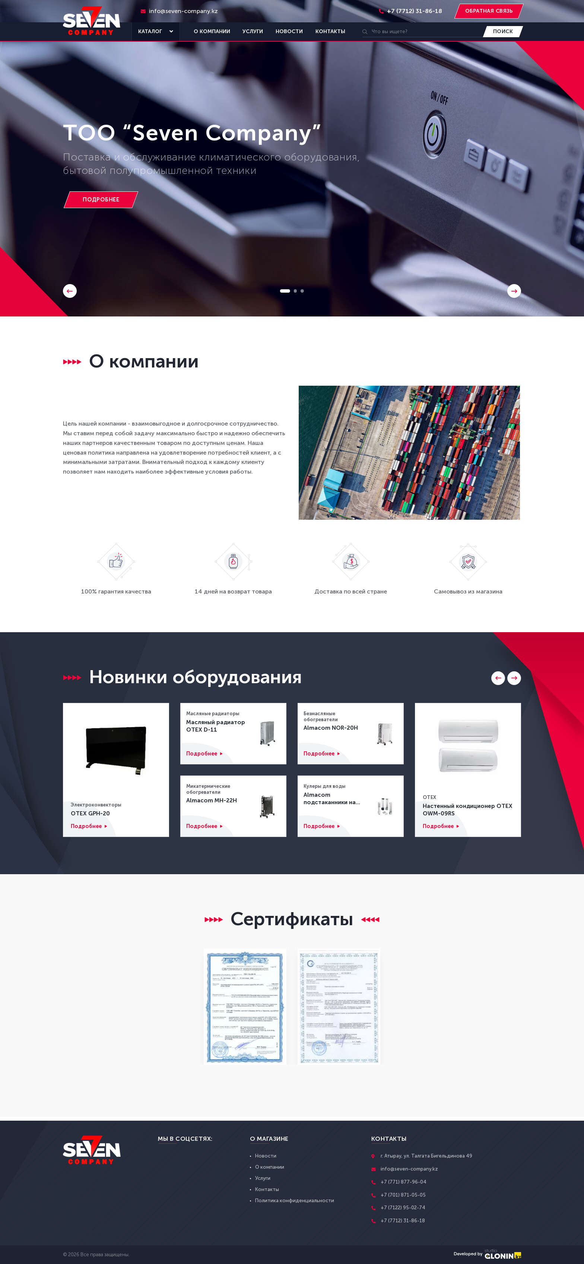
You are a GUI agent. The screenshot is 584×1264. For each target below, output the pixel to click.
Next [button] (513, 290)
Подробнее (87, 826)
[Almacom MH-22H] (267, 806)
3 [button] (303, 290)
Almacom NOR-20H (331, 728)
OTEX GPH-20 (91, 812)
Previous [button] (70, 290)
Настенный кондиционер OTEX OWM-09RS (461, 808)
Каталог (155, 31)
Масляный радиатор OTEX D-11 (217, 726)
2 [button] (296, 290)
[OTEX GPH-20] (116, 750)
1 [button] (284, 290)
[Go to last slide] (495, 678)
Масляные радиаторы (213, 713)
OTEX (429, 796)
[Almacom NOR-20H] (384, 733)
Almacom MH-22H (211, 801)
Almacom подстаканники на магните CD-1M (331, 799)
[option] (292, 158)
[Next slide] (513, 678)
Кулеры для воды (325, 786)
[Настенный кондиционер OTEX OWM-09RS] (468, 746)
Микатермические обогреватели (208, 789)
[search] (423, 31)
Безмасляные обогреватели (321, 716)
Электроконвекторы (96, 803)
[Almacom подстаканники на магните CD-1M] (384, 806)
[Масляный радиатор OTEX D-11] (267, 733)
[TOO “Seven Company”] (104, 200)
